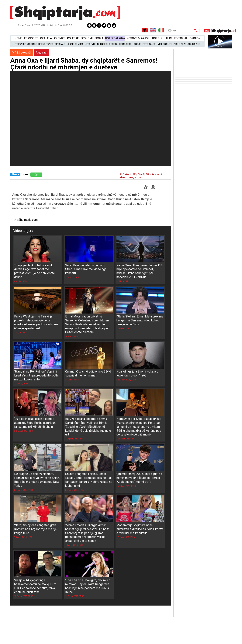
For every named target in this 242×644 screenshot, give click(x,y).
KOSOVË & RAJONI (138, 38)
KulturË (166, 38)
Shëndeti (102, 44)
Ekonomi (87, 38)
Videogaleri (165, 44)
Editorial (181, 38)
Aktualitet (41, 52)
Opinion (195, 38)
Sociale (32, 44)
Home (18, 38)
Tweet (25, 174)
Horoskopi (125, 44)
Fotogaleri (149, 44)
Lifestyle (90, 44)
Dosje (137, 44)
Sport (99, 38)
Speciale (60, 44)
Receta (113, 44)
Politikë (73, 38)
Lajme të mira (75, 44)
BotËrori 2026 (115, 38)
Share (15, 174)
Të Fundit (20, 44)
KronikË (59, 38)
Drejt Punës (45, 44)
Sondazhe (194, 44)
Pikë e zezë (180, 44)
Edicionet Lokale (38, 38)
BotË (155, 38)
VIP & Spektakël (21, 52)
